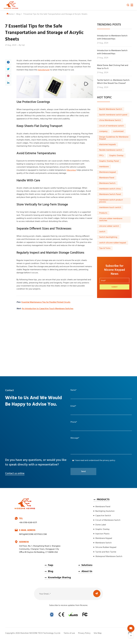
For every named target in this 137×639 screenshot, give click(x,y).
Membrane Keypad (103, 538)
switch (102, 231)
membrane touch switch (110, 207)
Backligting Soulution (105, 511)
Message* (74, 438)
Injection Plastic (102, 534)
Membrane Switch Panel (110, 194)
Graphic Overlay (116, 155)
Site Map (98, 633)
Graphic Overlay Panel (109, 161)
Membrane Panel (106, 177)
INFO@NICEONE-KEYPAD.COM (33, 534)
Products (103, 213)
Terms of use (69, 633)
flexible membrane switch (110, 150)
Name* (73, 390)
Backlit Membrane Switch (110, 109)
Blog (18, 14)
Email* (73, 406)
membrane (104, 166)
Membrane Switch (107, 183)
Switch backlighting (108, 237)
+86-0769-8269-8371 (28, 522)
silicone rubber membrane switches (110, 219)
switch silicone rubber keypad (112, 242)
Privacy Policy (84, 633)
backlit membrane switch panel (113, 114)
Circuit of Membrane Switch (107, 520)
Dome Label (100, 524)
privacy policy (109, 460)
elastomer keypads (107, 144)
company (103, 131)
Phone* (73, 422)
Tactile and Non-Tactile (105, 552)
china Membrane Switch (110, 120)
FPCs (101, 155)
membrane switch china (110, 189)
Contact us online (14, 473)
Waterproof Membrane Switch (108, 556)
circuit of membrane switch (111, 126)
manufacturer (44, 70)
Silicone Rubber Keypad (105, 547)
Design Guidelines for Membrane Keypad (113, 138)
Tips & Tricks (104, 248)
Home (10, 14)
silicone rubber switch (109, 226)
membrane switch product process (111, 201)
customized (118, 131)
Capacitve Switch (103, 515)
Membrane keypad (107, 172)
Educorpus (71, 170)
